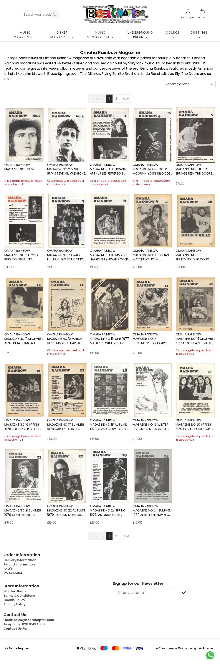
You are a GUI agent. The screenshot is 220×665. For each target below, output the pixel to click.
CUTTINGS (199, 34)
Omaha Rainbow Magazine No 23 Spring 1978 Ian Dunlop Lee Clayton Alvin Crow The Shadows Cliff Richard (110, 510)
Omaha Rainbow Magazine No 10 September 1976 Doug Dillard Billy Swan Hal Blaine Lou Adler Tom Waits (192, 254)
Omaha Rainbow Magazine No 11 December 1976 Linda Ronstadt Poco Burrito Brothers (23, 338)
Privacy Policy (14, 604)
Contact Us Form (17, 628)
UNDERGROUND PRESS (140, 34)
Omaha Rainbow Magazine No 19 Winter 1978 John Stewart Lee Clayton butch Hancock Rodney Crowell (150, 424)
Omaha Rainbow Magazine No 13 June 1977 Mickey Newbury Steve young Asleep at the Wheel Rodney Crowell (109, 338)
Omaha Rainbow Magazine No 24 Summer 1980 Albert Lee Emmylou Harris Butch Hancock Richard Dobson (152, 510)
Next (126, 98)
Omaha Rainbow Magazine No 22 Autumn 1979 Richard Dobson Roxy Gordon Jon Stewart (66, 510)
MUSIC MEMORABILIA (100, 34)
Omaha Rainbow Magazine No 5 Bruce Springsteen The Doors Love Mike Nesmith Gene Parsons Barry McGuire (194, 169)
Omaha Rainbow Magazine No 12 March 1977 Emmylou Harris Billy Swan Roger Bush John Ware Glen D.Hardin (66, 338)
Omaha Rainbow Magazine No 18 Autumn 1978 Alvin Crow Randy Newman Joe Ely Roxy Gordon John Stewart (108, 424)
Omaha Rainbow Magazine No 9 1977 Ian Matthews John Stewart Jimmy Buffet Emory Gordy (151, 254)
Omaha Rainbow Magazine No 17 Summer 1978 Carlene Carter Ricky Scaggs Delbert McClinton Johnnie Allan (67, 424)
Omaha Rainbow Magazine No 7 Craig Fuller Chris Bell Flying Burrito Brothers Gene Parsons (65, 254)
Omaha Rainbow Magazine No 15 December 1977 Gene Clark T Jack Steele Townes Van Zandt (195, 338)
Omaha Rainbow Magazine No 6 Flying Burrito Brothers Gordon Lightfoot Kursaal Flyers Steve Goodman (21, 254)
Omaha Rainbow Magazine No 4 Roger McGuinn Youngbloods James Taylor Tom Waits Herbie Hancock (153, 169)
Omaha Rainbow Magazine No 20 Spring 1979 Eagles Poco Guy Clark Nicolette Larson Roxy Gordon (194, 424)
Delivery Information (19, 560)
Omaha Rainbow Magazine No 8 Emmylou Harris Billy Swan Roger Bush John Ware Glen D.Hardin (109, 254)
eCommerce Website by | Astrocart (187, 648)
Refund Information (19, 564)
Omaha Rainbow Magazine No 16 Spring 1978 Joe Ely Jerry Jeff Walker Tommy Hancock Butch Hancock (24, 424)
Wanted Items (14, 591)
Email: (28, 620)
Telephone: (24, 624)
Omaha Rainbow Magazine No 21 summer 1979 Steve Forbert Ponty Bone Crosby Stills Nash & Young (22, 510)
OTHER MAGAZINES (62, 34)
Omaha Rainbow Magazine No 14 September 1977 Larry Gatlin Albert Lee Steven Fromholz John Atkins (152, 338)
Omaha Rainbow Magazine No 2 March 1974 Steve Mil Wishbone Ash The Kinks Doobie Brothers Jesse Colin (66, 169)
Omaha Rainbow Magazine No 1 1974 (19, 167)
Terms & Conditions (19, 595)
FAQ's (8, 569)
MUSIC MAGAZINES (25, 34)
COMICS (173, 34)
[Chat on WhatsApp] (210, 655)
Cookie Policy (14, 600)
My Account (12, 573)
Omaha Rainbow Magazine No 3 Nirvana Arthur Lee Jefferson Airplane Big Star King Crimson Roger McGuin (108, 169)
